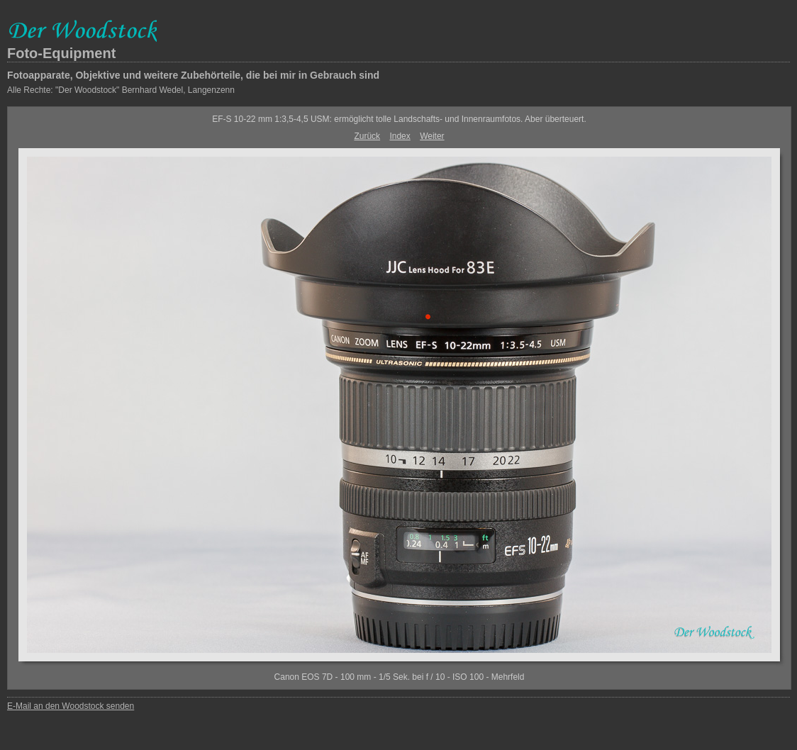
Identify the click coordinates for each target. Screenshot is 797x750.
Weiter (432, 136)
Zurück (367, 136)
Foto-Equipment (61, 53)
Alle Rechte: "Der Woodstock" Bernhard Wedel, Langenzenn (121, 90)
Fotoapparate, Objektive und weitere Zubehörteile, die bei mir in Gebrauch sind (193, 75)
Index (399, 136)
